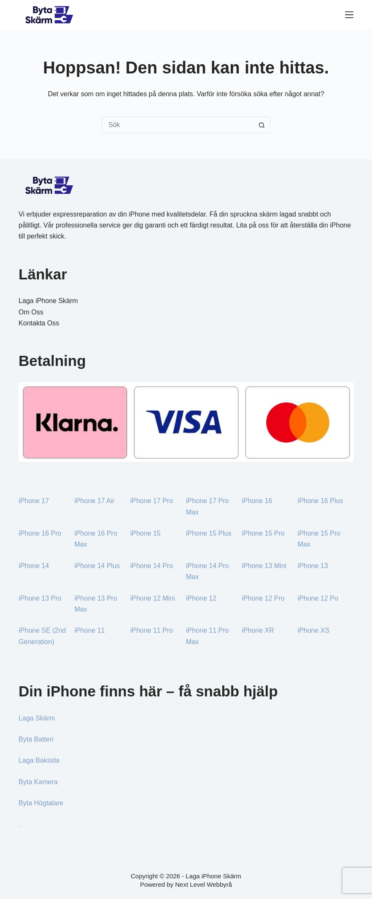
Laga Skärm (37, 718)
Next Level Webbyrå (203, 884)
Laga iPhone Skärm (48, 300)
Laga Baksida (39, 760)
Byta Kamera (38, 781)
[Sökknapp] (261, 124)
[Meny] (349, 15)
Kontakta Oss (39, 323)
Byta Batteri (36, 739)
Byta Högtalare (41, 803)
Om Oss (31, 312)
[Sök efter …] (177, 124)
